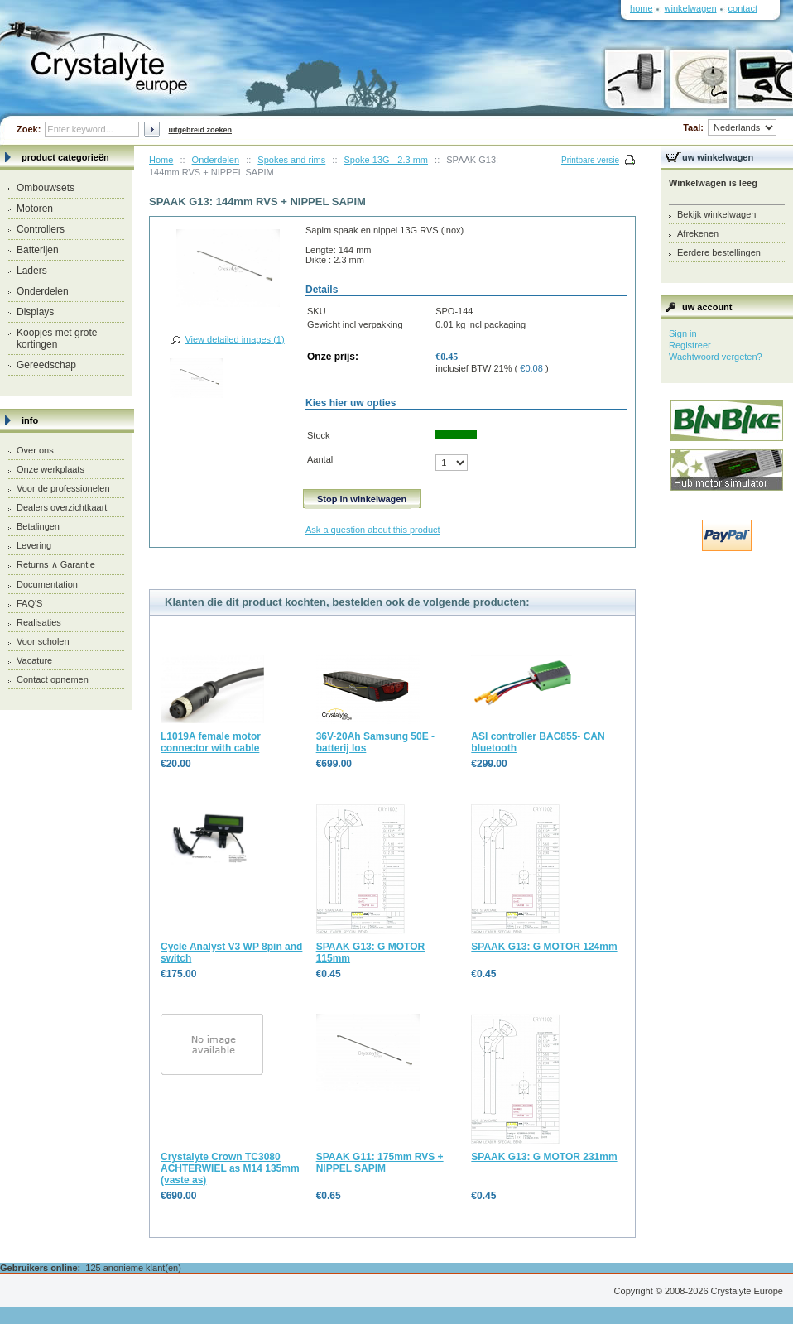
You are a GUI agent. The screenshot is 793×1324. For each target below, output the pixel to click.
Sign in (683, 333)
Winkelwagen (691, 8)
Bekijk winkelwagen (716, 214)
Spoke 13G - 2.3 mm (386, 160)
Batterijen (38, 250)
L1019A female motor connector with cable (211, 742)
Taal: (729, 127)
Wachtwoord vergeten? (715, 357)
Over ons (35, 450)
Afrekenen (698, 233)
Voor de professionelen (63, 488)
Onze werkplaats (50, 469)
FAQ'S (29, 603)
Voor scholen (43, 641)
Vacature (34, 660)
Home (161, 160)
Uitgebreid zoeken (200, 130)
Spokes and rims (291, 160)
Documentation (47, 584)
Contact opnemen (53, 679)
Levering (34, 545)
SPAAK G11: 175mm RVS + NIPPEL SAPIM (380, 1162)
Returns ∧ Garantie (56, 564)
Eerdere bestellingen (719, 252)
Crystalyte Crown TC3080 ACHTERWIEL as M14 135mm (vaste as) (230, 1168)
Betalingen (38, 526)
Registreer (690, 345)
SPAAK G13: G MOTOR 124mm (544, 946)
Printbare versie (590, 160)
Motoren (35, 208)
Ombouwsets (45, 188)
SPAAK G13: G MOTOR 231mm (544, 1157)
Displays (35, 312)
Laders (32, 270)
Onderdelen (43, 291)
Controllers (41, 229)
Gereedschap (46, 365)
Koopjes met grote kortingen (57, 338)
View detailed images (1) (234, 339)
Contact (742, 8)
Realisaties (39, 622)
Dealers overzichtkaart (62, 507)
